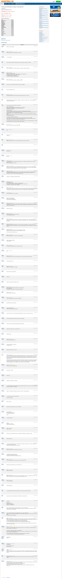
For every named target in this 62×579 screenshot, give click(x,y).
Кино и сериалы (41, 41)
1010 (2, 94)
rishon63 (5, 38)
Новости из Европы (41, 35)
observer (3, 51)
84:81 (12, 11)
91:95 (10, 13)
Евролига (4, 40)
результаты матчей (8, 40)
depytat (2, 165)
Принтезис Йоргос (3, 537)
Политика (40, 32)
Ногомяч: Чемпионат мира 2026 (42, 38)
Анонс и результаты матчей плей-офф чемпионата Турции (43, 15)
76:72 (10, 16)
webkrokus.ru (8, 577)
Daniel (2, 517)
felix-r (2, 61)
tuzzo (2, 99)
